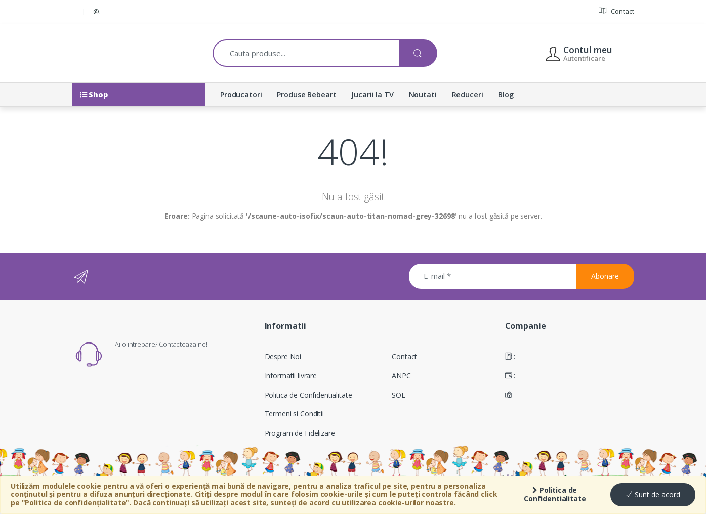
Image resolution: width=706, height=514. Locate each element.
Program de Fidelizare (300, 433)
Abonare (605, 276)
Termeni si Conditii (294, 413)
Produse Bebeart (306, 94)
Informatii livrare (291, 375)
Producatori (241, 94)
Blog (505, 94)
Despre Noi (283, 356)
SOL (398, 395)
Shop (94, 94)
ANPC (401, 375)
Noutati (423, 94)
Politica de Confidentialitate (555, 494)
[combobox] (306, 53)
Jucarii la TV (372, 94)
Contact (616, 11)
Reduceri (467, 94)
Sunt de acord (653, 494)
